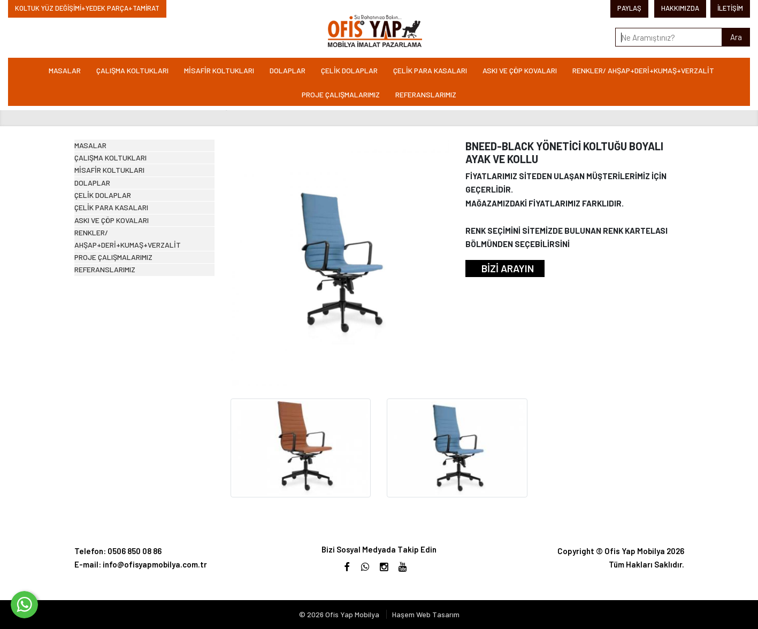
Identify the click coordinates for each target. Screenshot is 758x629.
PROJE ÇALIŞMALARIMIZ (341, 94)
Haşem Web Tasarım (426, 614)
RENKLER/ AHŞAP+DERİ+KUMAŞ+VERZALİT (643, 70)
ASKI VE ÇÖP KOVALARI (520, 70)
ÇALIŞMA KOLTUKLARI (132, 70)
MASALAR (65, 70)
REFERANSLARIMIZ (425, 94)
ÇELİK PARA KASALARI (430, 70)
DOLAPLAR (287, 70)
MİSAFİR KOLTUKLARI (219, 70)
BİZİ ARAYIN (507, 268)
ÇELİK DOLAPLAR (349, 70)
